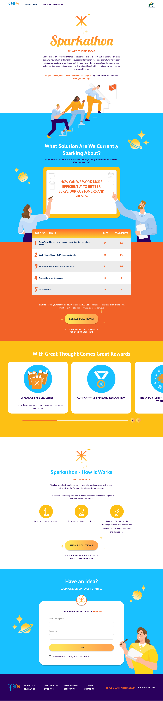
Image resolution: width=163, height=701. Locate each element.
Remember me (58, 657)
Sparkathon (29, 689)
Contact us (89, 689)
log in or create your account (105, 75)
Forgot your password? (79, 657)
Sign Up (97, 612)
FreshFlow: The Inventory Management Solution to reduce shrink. (65, 243)
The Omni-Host (46, 289)
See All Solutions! (81, 319)
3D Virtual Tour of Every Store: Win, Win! (57, 266)
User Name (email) (57, 619)
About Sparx (30, 686)
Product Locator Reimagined (51, 278)
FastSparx (88, 686)
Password (53, 631)
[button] (133, 420)
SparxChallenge (71, 686)
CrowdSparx (69, 689)
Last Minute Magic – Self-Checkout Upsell (58, 255)
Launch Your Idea (52, 686)
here (91, 332)
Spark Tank (49, 689)
